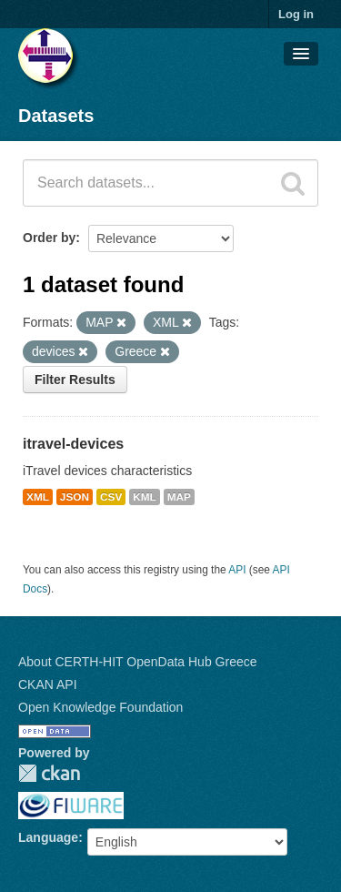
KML (144, 497)
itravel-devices (73, 443)
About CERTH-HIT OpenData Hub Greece (137, 661)
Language (48, 837)
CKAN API (47, 684)
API (237, 569)
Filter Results (75, 379)
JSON (74, 497)
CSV (111, 497)
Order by (49, 237)
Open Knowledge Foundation (100, 707)
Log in (296, 14)
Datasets (56, 116)
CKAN (49, 773)
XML (37, 497)
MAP (179, 497)
